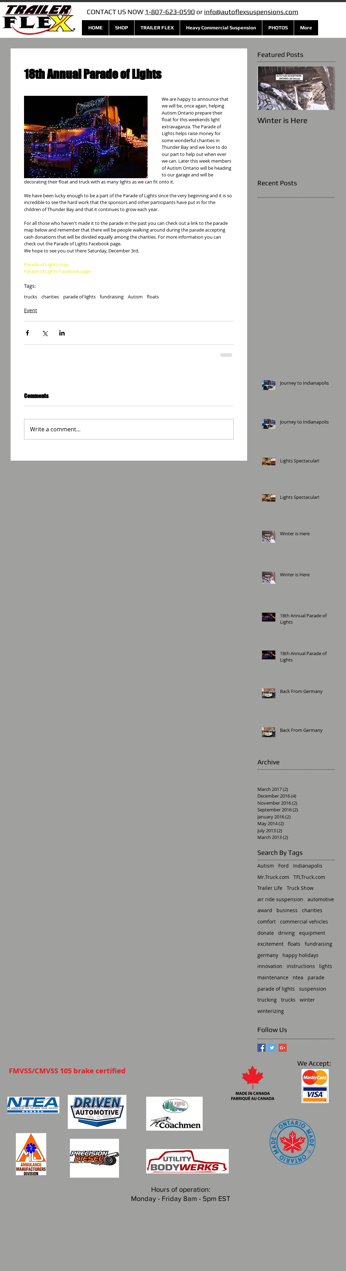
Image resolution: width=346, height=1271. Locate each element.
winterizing (270, 1011)
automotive (321, 899)
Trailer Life (269, 888)
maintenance (272, 977)
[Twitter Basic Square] (272, 1048)
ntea (298, 977)
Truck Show (300, 888)
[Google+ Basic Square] (283, 1048)
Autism (135, 296)
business (287, 910)
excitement (270, 943)
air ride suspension (280, 899)
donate (265, 932)
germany (267, 955)
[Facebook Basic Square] (261, 1048)
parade (316, 977)
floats (153, 296)
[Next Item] (324, 88)
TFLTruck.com (309, 877)
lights (325, 966)
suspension (312, 988)
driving (286, 932)
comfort (266, 921)
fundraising (112, 296)
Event (30, 310)
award (264, 910)
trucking (267, 999)
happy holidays (300, 955)
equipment (312, 932)
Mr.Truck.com (273, 877)
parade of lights (79, 296)
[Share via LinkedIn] (62, 333)
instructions (301, 966)
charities (50, 296)
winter (307, 999)
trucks (30, 296)
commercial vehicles (304, 921)
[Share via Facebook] (27, 333)
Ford (283, 865)
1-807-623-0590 (170, 12)
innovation (269, 966)
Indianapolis (307, 865)
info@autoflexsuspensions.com (251, 12)
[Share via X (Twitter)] (44, 333)
